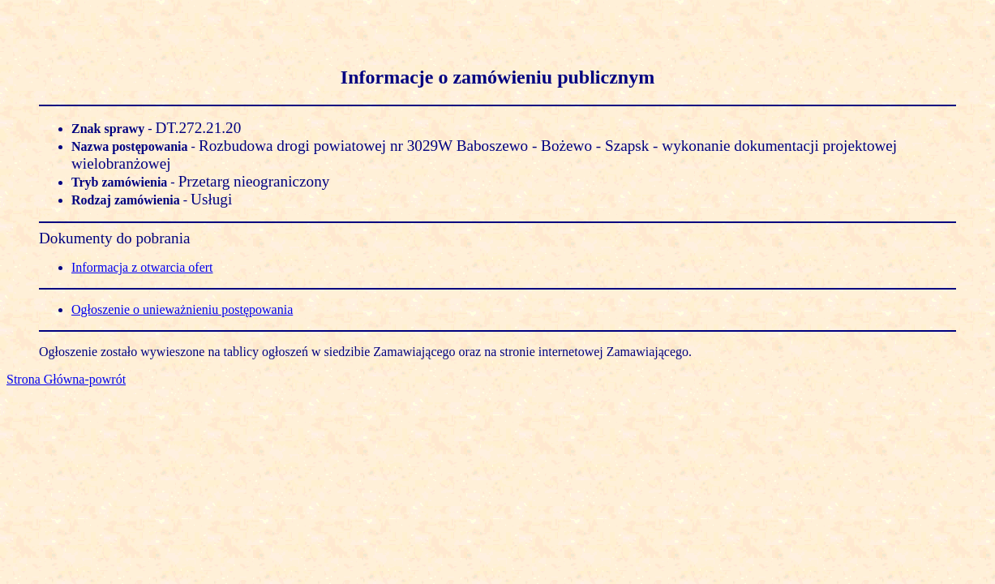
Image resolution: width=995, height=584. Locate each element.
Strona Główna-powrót (66, 379)
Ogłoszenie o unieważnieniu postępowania (182, 309)
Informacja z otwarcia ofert (142, 267)
